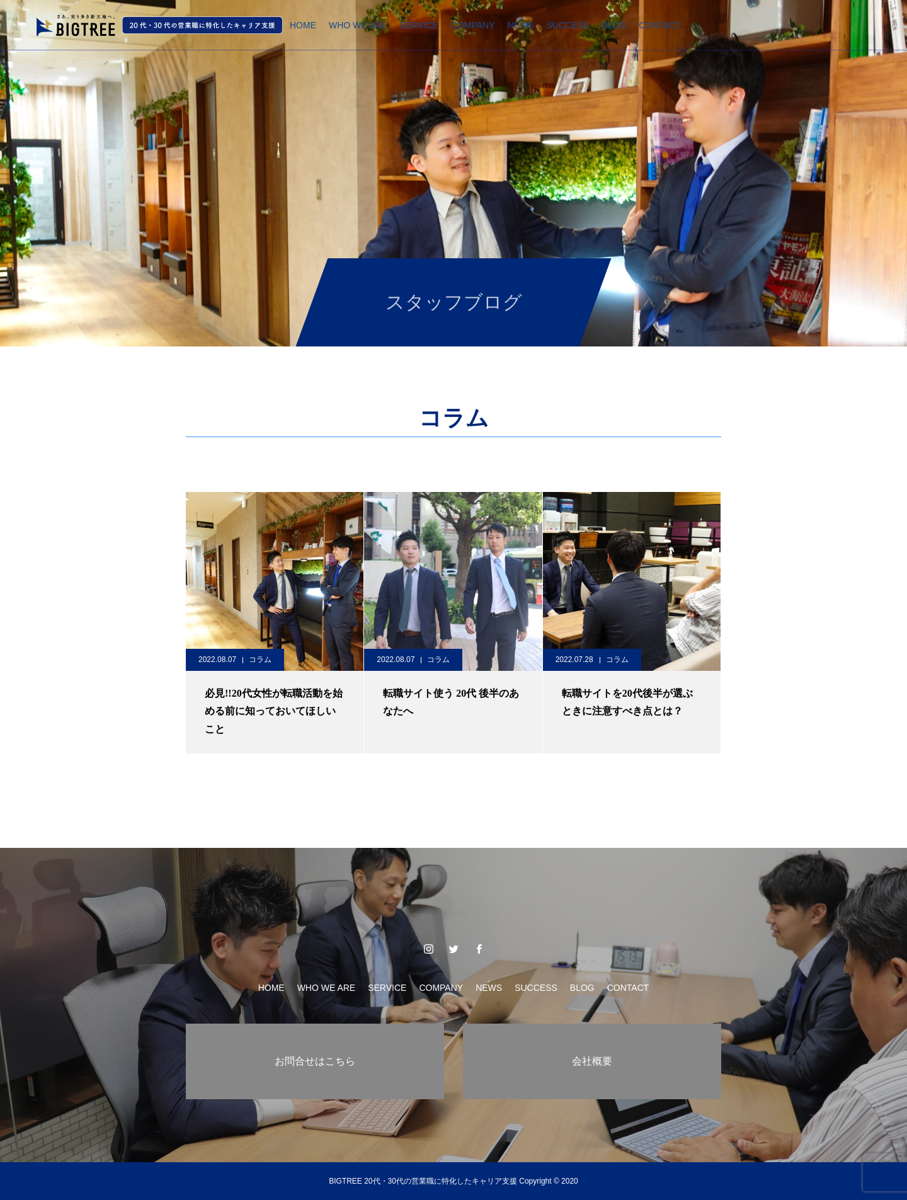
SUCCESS (568, 25)
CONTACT (660, 25)
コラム (260, 659)
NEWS (521, 25)
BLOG (614, 25)
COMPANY (473, 25)
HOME (303, 25)
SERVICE (419, 25)
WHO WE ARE (358, 25)
